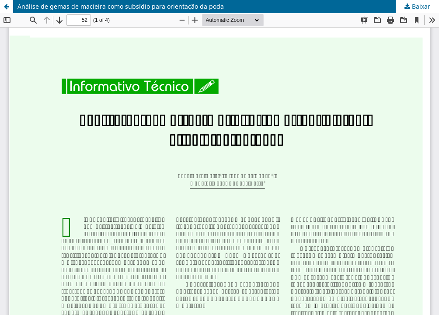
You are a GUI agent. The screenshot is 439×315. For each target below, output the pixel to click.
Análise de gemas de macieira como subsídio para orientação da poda (120, 6)
